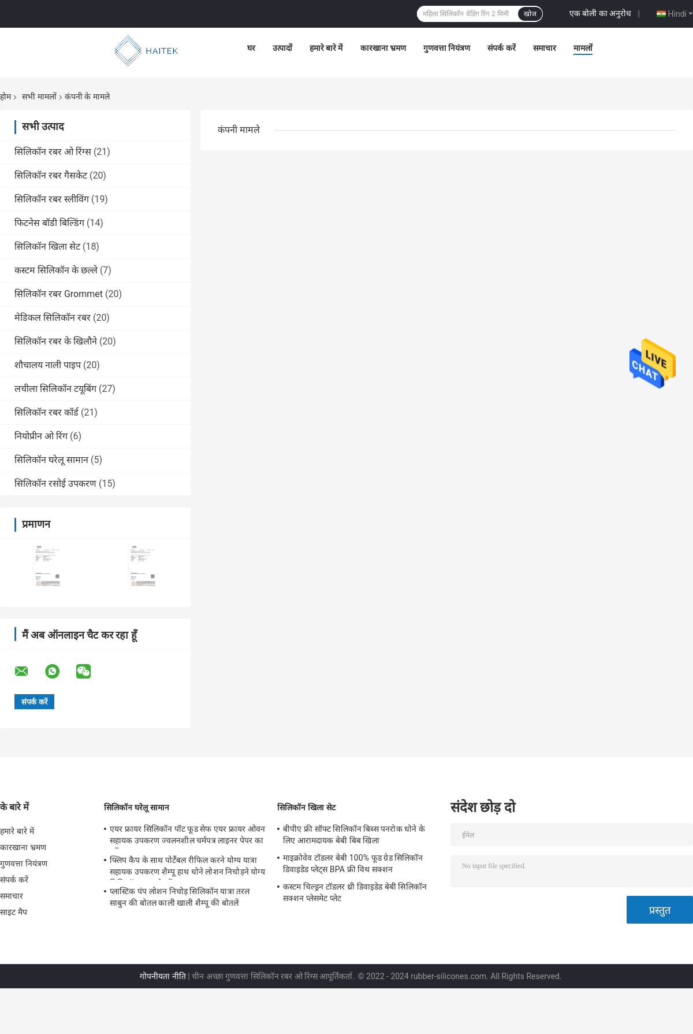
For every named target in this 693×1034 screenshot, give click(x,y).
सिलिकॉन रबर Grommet (58, 293)
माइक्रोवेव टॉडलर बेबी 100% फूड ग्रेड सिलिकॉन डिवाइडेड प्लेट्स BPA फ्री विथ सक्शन (353, 863)
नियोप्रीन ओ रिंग (41, 436)
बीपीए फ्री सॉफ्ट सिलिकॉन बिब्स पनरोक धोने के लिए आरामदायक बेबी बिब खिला (354, 834)
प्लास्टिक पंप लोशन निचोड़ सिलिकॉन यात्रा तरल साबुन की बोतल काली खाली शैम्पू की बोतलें (180, 897)
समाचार (544, 48)
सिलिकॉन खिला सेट (47, 246)
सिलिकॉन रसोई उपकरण (55, 483)
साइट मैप (13, 912)
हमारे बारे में (326, 48)
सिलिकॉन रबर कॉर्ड (46, 412)
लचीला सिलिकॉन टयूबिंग (55, 388)
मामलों (583, 48)
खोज (530, 14)
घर (251, 48)
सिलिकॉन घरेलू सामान (51, 459)
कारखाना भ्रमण (383, 48)
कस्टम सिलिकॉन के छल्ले (56, 270)
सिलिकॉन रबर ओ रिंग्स (52, 151)
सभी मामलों (39, 96)
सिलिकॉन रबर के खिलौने (55, 341)
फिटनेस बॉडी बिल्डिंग (49, 222)
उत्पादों (282, 48)
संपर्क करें (501, 48)
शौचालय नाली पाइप (47, 365)
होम (5, 96)
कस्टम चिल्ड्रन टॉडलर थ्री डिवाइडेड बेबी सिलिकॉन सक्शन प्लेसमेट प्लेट (355, 892)
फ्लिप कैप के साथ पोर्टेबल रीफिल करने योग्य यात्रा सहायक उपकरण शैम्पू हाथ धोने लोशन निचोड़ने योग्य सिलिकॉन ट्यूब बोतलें (187, 867)
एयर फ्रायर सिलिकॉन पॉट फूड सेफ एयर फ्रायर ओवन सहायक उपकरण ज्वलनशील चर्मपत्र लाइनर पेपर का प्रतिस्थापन (187, 836)
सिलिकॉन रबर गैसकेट (50, 175)
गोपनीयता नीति (162, 976)
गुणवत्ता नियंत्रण (446, 48)
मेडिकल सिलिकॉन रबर (52, 317)
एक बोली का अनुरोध (600, 13)
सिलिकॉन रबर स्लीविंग (51, 199)
